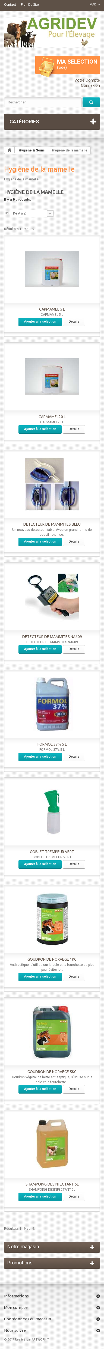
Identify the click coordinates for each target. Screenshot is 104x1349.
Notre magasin (23, 1246)
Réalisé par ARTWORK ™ (32, 1339)
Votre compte (87, 80)
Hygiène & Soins (32, 150)
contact (10, 5)
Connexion (90, 85)
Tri (6, 213)
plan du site (30, 5)
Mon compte (16, 1307)
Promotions (20, 1262)
